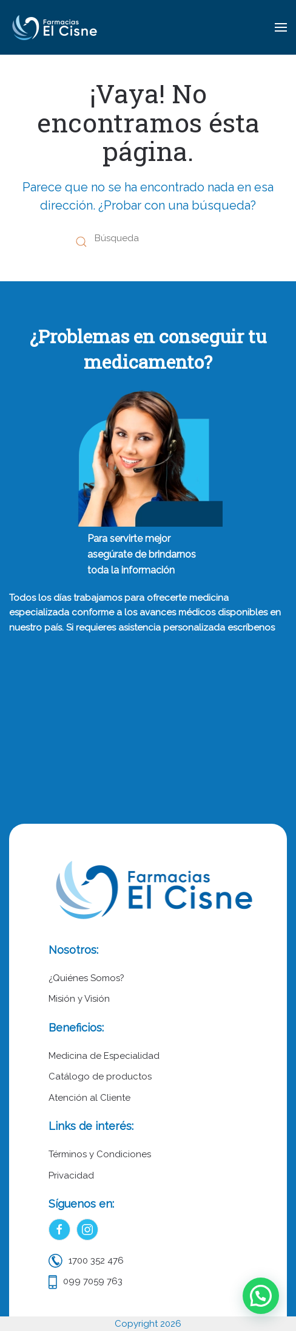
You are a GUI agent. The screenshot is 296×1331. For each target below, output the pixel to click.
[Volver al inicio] (54, 27)
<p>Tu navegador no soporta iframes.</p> (148, 723)
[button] (281, 27)
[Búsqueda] (148, 239)
